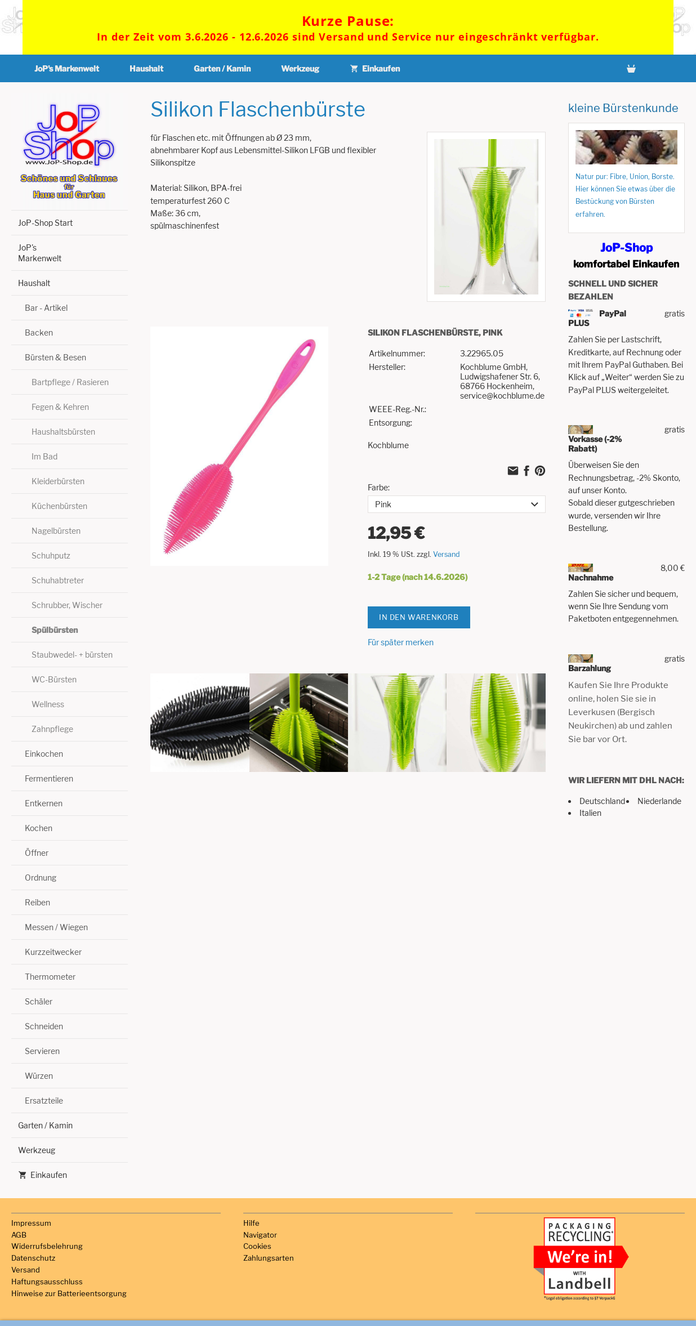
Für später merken (401, 641)
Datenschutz (33, 1257)
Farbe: (379, 487)
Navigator (260, 1234)
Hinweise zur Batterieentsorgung (69, 1293)
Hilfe (251, 1222)
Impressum (31, 1222)
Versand (446, 554)
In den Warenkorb (419, 616)
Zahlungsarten (268, 1257)
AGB (18, 1234)
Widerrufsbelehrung (47, 1246)
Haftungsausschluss (47, 1281)
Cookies (257, 1246)
